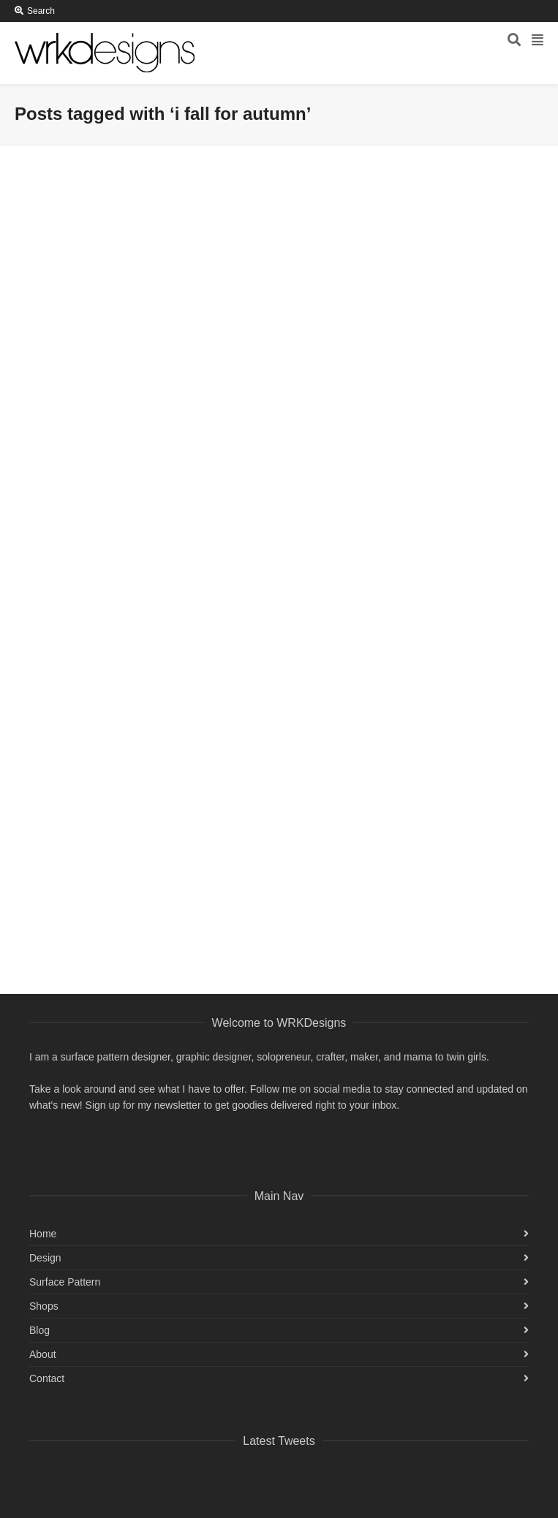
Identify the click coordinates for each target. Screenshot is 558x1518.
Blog (39, 1330)
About (42, 1354)
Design (45, 1258)
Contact (46, 1378)
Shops (44, 1306)
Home (42, 1234)
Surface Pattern (64, 1282)
